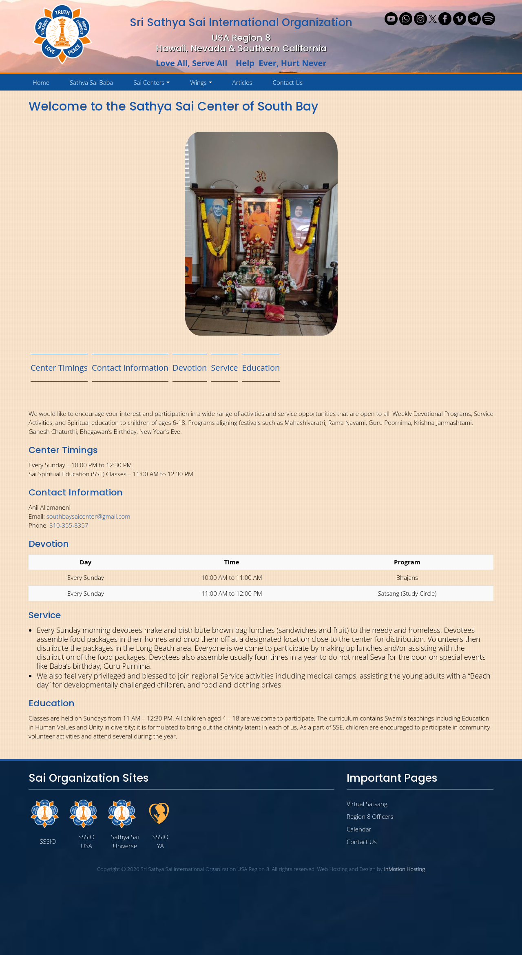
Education (261, 367)
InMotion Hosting (404, 869)
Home (41, 82)
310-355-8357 (68, 525)
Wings (202, 84)
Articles (242, 82)
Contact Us (288, 82)
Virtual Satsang (367, 804)
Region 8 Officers (370, 816)
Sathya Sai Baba (91, 82)
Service (224, 367)
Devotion (190, 367)
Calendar (359, 829)
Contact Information (130, 367)
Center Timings (59, 367)
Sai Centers (153, 84)
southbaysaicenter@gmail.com (88, 516)
